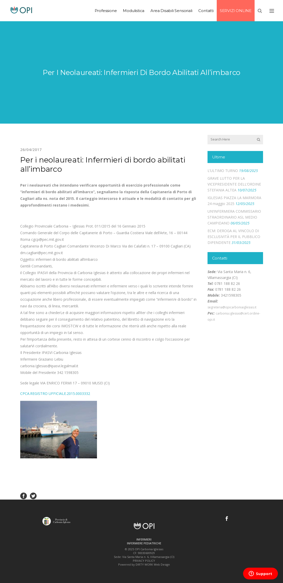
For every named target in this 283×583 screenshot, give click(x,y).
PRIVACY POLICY (144, 561)
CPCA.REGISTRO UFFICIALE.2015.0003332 (55, 393)
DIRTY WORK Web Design (153, 564)
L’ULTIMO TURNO (223, 170)
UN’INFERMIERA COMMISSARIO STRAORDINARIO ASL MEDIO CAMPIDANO (234, 217)
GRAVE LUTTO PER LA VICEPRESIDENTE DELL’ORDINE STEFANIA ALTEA (234, 184)
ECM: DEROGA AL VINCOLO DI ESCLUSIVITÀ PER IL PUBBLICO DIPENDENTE (234, 236)
